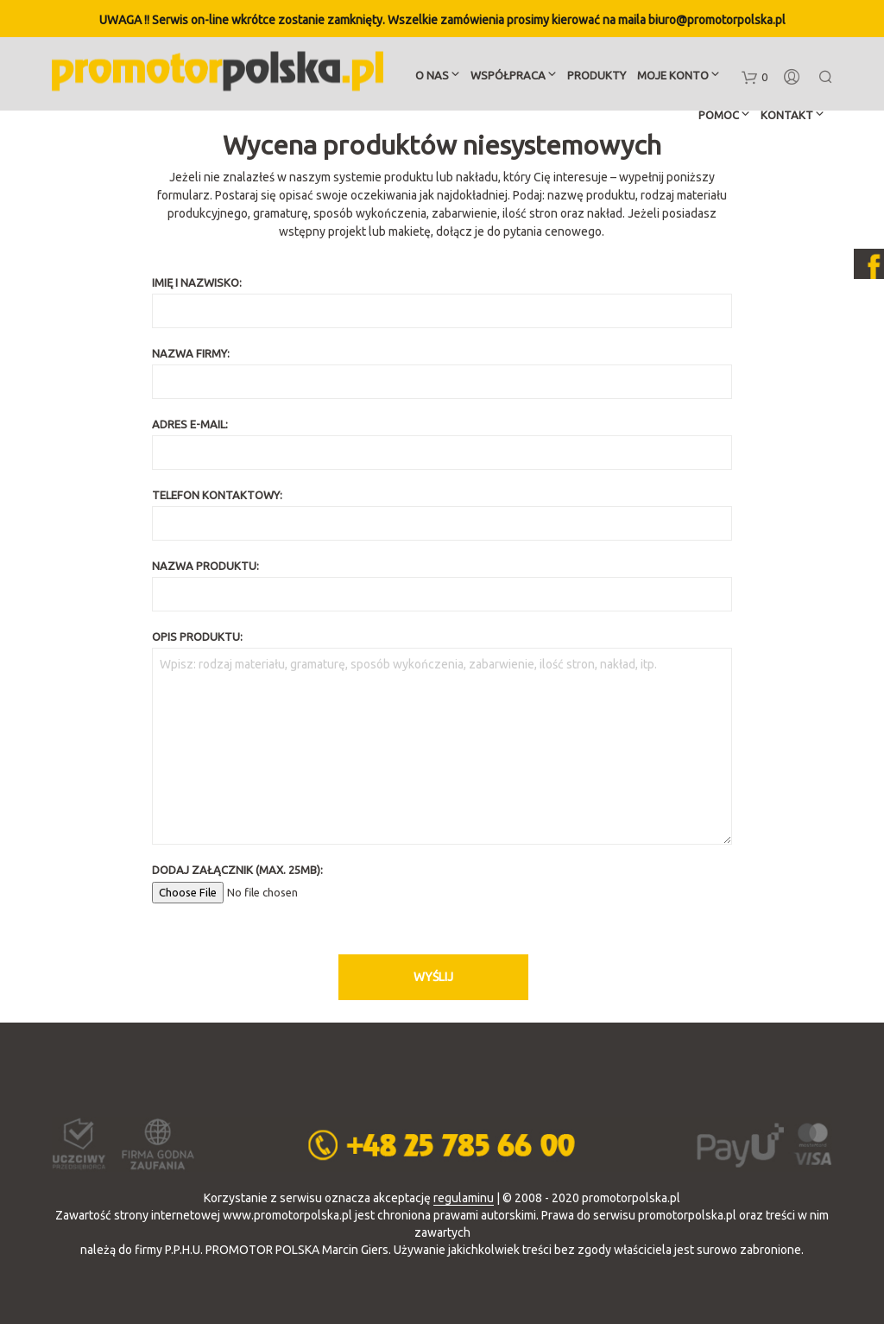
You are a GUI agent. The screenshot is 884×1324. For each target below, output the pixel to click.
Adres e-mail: (442, 444)
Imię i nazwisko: (442, 302)
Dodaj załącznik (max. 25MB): (442, 881)
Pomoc (718, 117)
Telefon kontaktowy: (442, 515)
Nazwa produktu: (442, 585)
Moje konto (673, 77)
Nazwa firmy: (442, 373)
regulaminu (463, 1198)
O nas (432, 77)
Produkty (596, 77)
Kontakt (787, 117)
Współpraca (508, 77)
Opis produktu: (442, 737)
